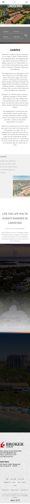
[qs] (19, 31)
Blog (19, 482)
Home (7, 479)
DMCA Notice (5, 490)
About (14, 482)
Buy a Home (13, 479)
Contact (24, 482)
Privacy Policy (15, 490)
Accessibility (24, 490)
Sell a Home (21, 479)
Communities (7, 482)
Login (15, 485)
